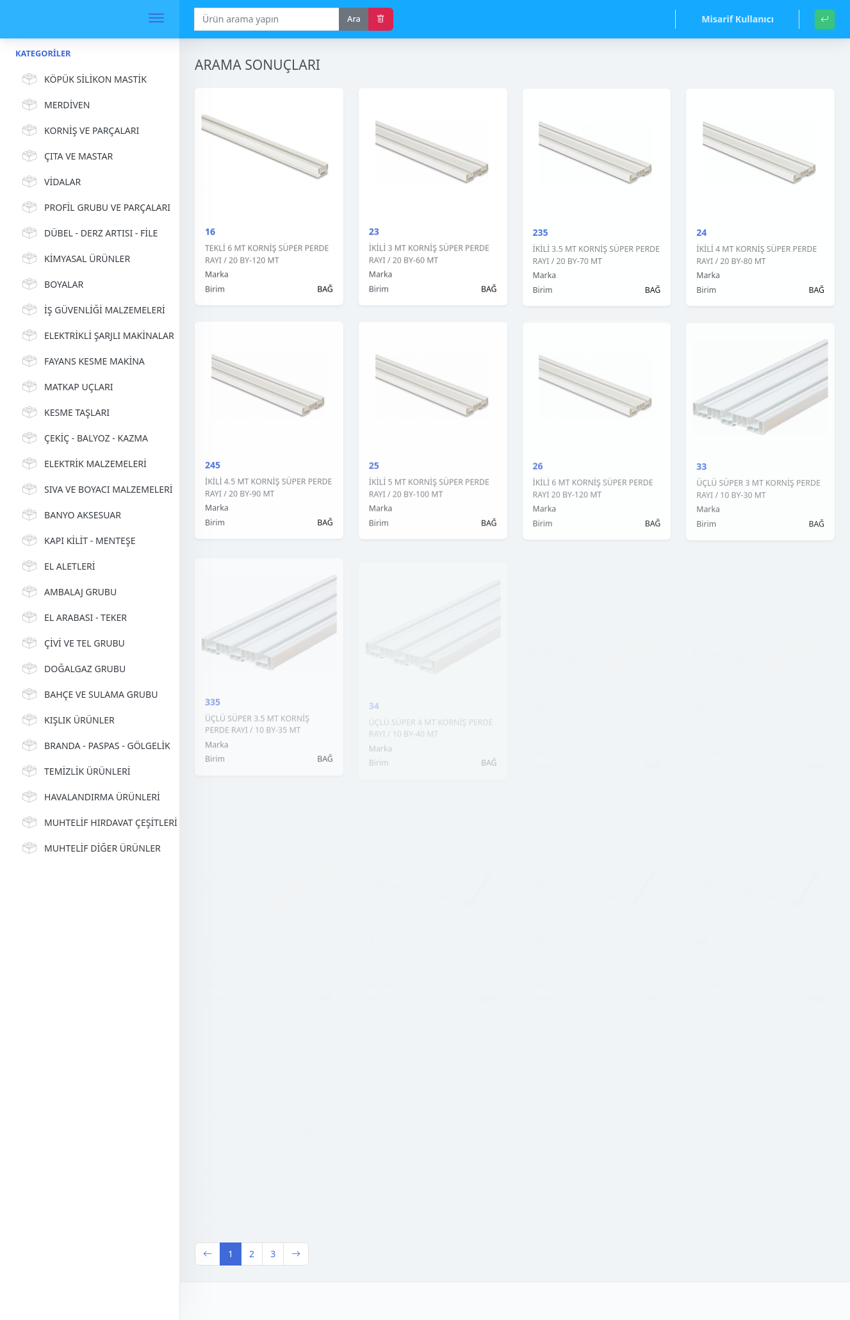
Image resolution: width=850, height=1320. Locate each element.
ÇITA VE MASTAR (66, 156)
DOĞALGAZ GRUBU (72, 669)
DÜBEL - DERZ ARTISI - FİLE (88, 233)
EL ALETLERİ (57, 566)
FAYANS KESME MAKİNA (82, 361)
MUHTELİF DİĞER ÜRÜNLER (90, 848)
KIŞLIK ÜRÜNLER (67, 720)
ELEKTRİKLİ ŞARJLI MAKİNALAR (91, 336)
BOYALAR (51, 284)
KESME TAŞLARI (64, 413)
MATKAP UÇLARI (66, 387)
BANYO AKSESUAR (70, 515)
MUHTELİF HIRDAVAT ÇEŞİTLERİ (91, 823)
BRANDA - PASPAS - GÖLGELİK (91, 746)
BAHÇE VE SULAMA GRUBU (88, 694)
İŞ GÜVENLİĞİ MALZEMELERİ (91, 310)
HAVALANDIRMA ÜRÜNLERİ (89, 797)
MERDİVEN (54, 105)
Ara (354, 18)
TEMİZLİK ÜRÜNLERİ (75, 771)
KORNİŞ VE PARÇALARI (79, 131)
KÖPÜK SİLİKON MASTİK (83, 79)
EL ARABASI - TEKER (73, 618)
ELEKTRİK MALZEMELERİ (83, 464)
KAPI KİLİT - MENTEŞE (77, 541)
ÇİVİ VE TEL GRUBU (72, 643)
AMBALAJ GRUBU (68, 592)
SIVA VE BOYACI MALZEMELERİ (91, 489)
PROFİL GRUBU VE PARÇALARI (91, 208)
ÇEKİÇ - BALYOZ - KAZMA (83, 438)
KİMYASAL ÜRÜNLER (74, 259)
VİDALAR (50, 182)
